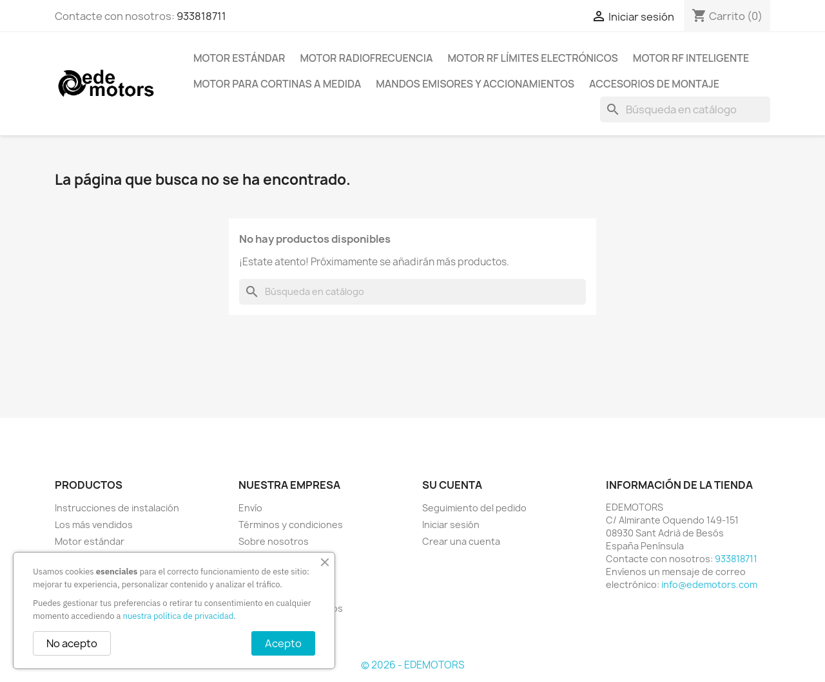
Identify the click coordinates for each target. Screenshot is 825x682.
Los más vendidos (94, 524)
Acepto (283, 643)
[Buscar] (685, 109)
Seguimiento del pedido (474, 508)
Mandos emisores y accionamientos (475, 84)
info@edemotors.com (709, 584)
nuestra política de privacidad (178, 616)
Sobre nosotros (273, 541)
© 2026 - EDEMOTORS (413, 665)
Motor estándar (239, 58)
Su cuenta (452, 485)
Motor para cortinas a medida (277, 84)
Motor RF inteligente (691, 58)
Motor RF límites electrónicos (533, 58)
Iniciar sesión (451, 524)
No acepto (71, 643)
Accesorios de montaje (654, 84)
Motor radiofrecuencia (366, 58)
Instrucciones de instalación (117, 508)
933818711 (201, 16)
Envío (250, 508)
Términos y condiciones (290, 524)
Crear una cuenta (461, 541)
